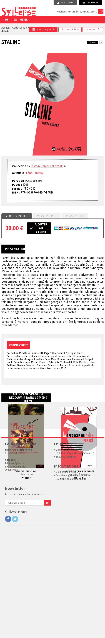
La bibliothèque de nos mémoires (75, 560)
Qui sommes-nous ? (67, 579)
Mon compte (65, 2)
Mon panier (90, 2)
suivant (92, 29)
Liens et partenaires (67, 556)
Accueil (5, 27)
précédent (71, 29)
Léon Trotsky (34, 173)
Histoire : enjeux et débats (47, 166)
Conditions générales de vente (73, 582)
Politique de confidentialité (71, 586)
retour (44, 29)
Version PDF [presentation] (75, 216)
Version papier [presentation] (17, 216)
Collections (18, 27)
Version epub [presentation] (46, 216)
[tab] (16, 216)
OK (47, 610)
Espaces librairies (66, 563)
